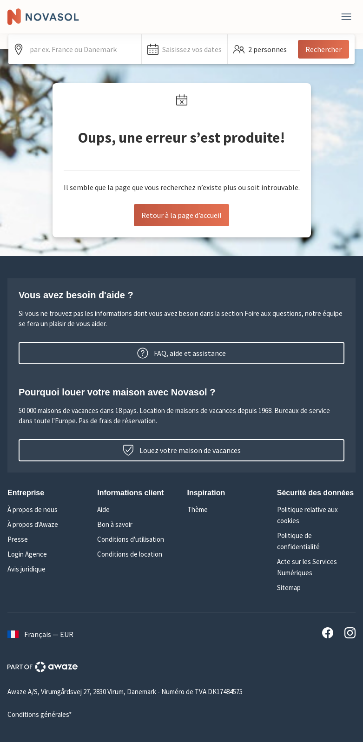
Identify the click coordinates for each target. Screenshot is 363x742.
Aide (103, 509)
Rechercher (323, 49)
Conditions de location (129, 554)
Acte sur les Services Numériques (307, 567)
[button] (184, 49)
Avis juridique (26, 569)
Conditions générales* (39, 714)
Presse (17, 539)
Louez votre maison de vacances (182, 450)
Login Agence (27, 554)
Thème (197, 509)
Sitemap (289, 587)
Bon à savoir (114, 524)
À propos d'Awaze (32, 524)
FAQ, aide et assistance (181, 353)
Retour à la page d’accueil (181, 215)
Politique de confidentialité (298, 541)
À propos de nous (32, 509)
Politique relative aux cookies (307, 515)
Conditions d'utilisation (130, 539)
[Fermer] (346, 16)
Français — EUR (40, 634)
